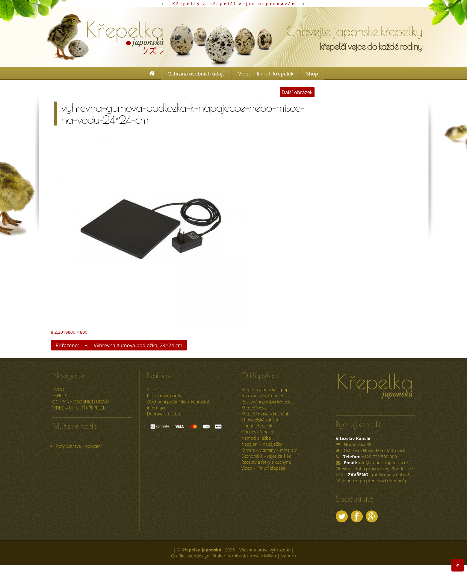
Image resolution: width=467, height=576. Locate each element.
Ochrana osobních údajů (196, 73)
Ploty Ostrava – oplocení (78, 446)
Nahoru (288, 556)
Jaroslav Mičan (261, 556)
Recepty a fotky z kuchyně (266, 462)
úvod (58, 389)
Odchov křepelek (257, 432)
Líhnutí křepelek (256, 426)
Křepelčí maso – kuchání (264, 414)
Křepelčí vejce (254, 408)
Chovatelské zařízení (261, 420)
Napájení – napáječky (261, 444)
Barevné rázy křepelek (262, 395)
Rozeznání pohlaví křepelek (267, 402)
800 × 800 (77, 332)
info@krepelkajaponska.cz (383, 462)
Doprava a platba (163, 414)
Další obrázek (297, 92)
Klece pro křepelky (164, 395)
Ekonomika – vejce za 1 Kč (266, 456)
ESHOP (59, 395)
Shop (312, 73)
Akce (151, 389)
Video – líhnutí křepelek (266, 73)
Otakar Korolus (227, 556)
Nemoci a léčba (256, 438)
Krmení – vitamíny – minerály (269, 450)
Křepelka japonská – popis (266, 389)
